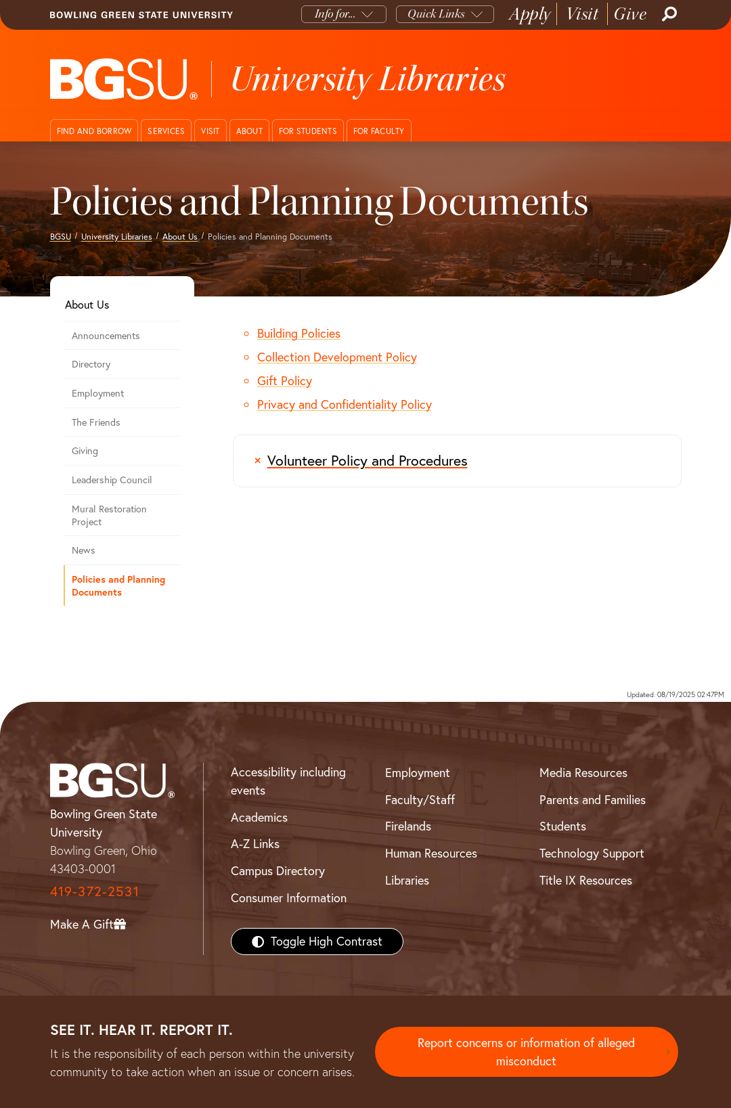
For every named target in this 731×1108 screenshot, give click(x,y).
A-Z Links (255, 843)
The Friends (96, 422)
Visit (582, 14)
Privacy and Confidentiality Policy (344, 404)
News (83, 550)
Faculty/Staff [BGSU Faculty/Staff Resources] (420, 799)
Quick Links (436, 14)
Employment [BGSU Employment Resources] (417, 772)
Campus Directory (278, 871)
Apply (530, 14)
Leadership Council (112, 480)
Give (629, 14)
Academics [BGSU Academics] (259, 817)
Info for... (335, 14)
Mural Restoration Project (109, 515)
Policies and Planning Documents (118, 585)
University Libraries (116, 236)
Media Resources (583, 772)
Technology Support (591, 853)
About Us (180, 236)
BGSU (60, 236)
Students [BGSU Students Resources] (562, 826)
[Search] (668, 14)
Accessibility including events (288, 781)
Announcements (106, 336)
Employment (98, 393)
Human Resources (431, 853)
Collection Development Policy (337, 357)
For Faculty (379, 131)
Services (166, 131)
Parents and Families (592, 799)
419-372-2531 (94, 891)
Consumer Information (289, 898)
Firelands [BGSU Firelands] (408, 826)
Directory (91, 364)
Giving (85, 451)
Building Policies (298, 333)
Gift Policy (284, 381)
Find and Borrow (94, 131)
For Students (308, 131)
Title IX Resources (585, 880)
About (249, 131)
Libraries (407, 880)
